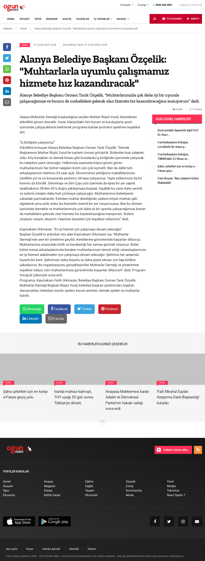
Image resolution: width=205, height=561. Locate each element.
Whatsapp (32, 309)
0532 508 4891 (162, 4)
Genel (24, 45)
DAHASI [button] (122, 18)
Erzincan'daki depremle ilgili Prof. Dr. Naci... (178, 133)
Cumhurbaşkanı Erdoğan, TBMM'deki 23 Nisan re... (173, 157)
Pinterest (109, 309)
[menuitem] (13, 19)
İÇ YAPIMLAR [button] (102, 18)
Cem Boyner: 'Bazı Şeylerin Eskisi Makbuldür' (178, 181)
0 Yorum (195, 109)
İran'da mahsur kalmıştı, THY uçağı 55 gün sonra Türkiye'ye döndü (73, 397)
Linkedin (31, 318)
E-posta (56, 318)
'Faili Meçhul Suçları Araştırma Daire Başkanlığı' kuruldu (178, 397)
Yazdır (178, 109)
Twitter (84, 309)
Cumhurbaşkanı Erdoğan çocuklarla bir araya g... (173, 145)
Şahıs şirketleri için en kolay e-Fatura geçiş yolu (25, 394)
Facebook (59, 309)
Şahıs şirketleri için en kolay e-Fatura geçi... (176, 169)
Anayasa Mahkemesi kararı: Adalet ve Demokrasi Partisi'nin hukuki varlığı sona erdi (128, 400)
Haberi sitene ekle (172, 450)
